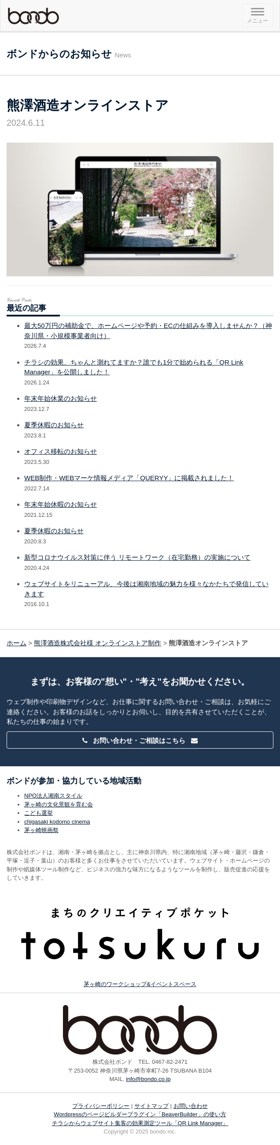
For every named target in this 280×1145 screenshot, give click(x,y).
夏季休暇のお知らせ (54, 425)
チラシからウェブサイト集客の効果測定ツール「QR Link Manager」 (140, 1123)
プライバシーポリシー (100, 1106)
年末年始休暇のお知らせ (60, 504)
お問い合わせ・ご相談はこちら (140, 740)
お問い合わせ (190, 1106)
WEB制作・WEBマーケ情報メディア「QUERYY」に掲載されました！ (129, 478)
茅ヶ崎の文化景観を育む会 (58, 804)
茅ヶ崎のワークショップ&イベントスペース (140, 984)
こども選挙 (38, 813)
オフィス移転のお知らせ (60, 451)
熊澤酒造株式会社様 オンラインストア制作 (97, 643)
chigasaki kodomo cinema (57, 821)
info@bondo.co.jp (148, 1079)
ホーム (16, 643)
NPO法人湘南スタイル (53, 795)
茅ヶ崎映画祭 (41, 830)
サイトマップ (151, 1106)
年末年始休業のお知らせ (60, 398)
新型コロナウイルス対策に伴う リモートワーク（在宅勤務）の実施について (137, 557)
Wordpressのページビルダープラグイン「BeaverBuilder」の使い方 (140, 1114)
